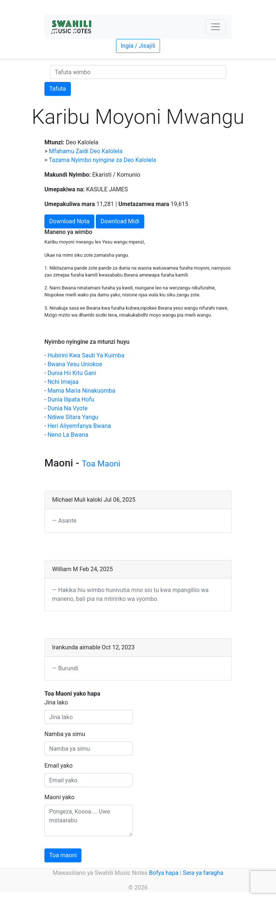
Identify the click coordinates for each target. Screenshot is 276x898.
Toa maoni (63, 855)
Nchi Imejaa (63, 381)
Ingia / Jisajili (138, 45)
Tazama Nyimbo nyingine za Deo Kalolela (102, 159)
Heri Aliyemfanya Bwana (79, 425)
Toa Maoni (101, 463)
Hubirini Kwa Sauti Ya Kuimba (85, 355)
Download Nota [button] (69, 221)
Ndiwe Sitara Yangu (72, 417)
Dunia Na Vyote (67, 408)
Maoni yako (59, 797)
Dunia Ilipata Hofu (70, 399)
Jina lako (56, 702)
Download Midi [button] (120, 221)
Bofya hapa (163, 872)
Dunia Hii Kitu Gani (71, 372)
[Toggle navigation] (215, 26)
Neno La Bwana (67, 434)
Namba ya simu (64, 734)
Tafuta (57, 88)
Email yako (58, 765)
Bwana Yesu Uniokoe (74, 364)
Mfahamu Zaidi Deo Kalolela (85, 151)
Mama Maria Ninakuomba (81, 390)
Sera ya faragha (203, 872)
